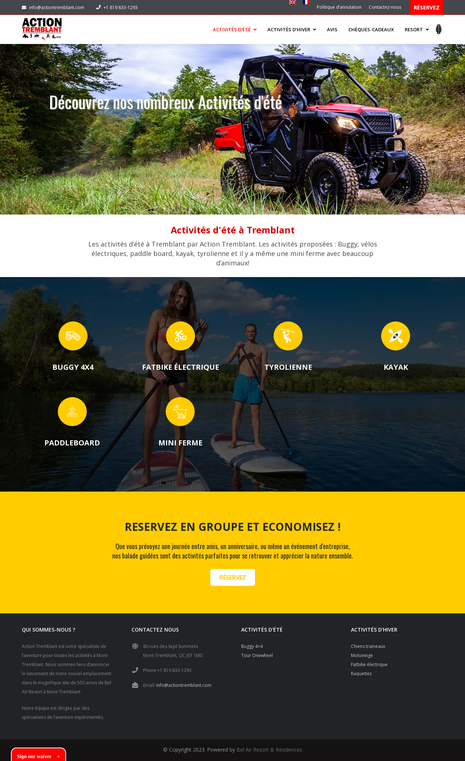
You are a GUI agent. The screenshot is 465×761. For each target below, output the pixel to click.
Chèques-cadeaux (371, 27)
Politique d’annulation (339, 7)
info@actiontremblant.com (53, 7)
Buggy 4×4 (252, 643)
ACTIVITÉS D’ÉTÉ (234, 27)
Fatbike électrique (369, 661)
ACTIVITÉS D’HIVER (291, 27)
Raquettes (361, 670)
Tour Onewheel (257, 652)
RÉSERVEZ (427, 7)
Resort (417, 27)
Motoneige (362, 652)
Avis (332, 27)
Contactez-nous (385, 7)
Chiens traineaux (368, 643)
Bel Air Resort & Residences (269, 746)
